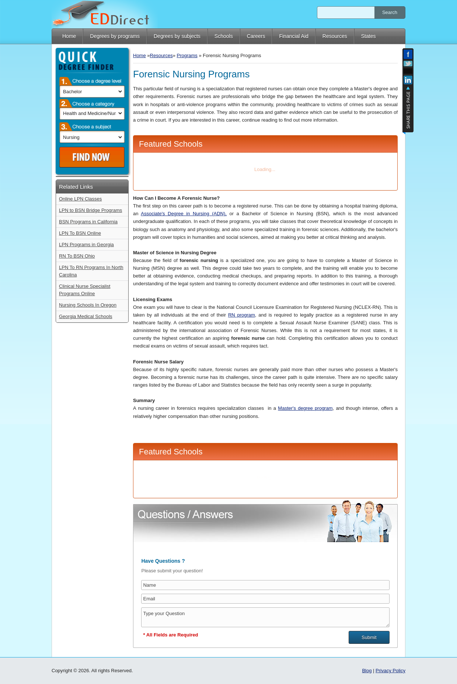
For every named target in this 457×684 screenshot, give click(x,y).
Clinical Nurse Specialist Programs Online (84, 289)
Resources (334, 36)
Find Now (93, 157)
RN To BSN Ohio (77, 256)
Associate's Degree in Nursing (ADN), (184, 213)
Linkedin (408, 81)
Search (389, 12)
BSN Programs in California (88, 221)
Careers (256, 36)
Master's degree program (305, 408)
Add (408, 71)
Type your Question (265, 617)
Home (69, 36)
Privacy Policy (390, 670)
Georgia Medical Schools (85, 316)
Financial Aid (293, 36)
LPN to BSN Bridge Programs (90, 210)
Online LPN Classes (80, 199)
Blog (366, 670)
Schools (223, 36)
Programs (187, 55)
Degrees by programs (115, 36)
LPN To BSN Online (80, 233)
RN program (241, 315)
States (368, 36)
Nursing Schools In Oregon (87, 305)
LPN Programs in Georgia (86, 244)
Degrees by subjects (177, 36)
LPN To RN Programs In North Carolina (91, 271)
